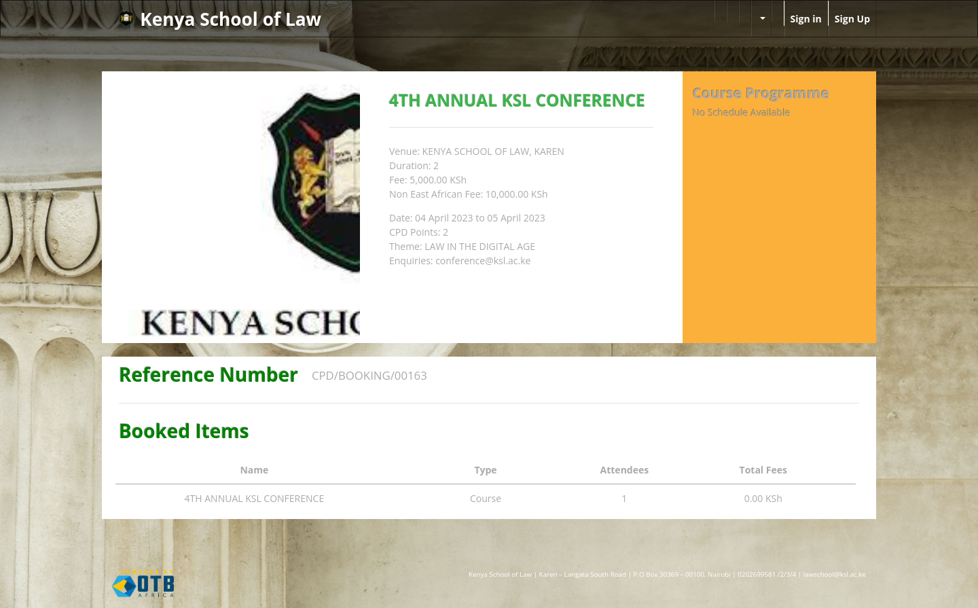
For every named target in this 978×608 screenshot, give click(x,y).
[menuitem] (720, 11)
